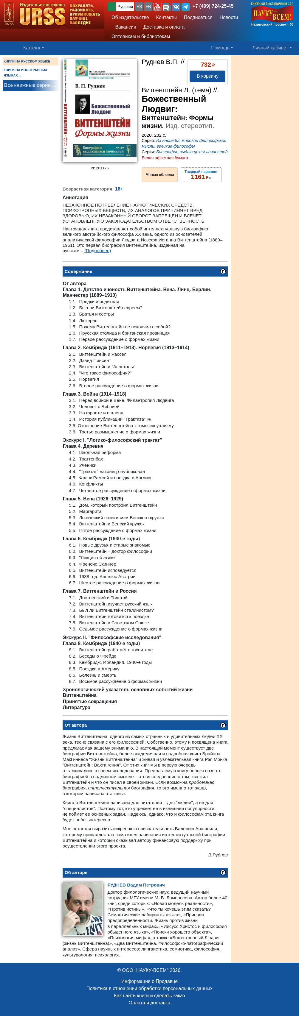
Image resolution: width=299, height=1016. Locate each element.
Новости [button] (229, 17)
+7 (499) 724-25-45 (213, 6)
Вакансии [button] (123, 26)
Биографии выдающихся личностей (192, 151)
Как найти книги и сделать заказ (149, 995)
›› (201, 174)
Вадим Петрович (136, 884)
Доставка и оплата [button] (164, 26)
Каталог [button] (32, 47)
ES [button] (139, 6)
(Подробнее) (97, 250)
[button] (157, 7)
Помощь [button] (220, 47)
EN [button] (148, 6)
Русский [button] (125, 6)
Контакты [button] (166, 17)
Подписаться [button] (198, 17)
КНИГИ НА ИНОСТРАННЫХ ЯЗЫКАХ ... (25, 72)
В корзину (208, 76)
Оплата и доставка (150, 1002)
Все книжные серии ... (30, 85)
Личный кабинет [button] (270, 47)
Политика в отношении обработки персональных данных (149, 988)
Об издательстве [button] (130, 17)
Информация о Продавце (149, 981)
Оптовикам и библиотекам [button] (140, 36)
